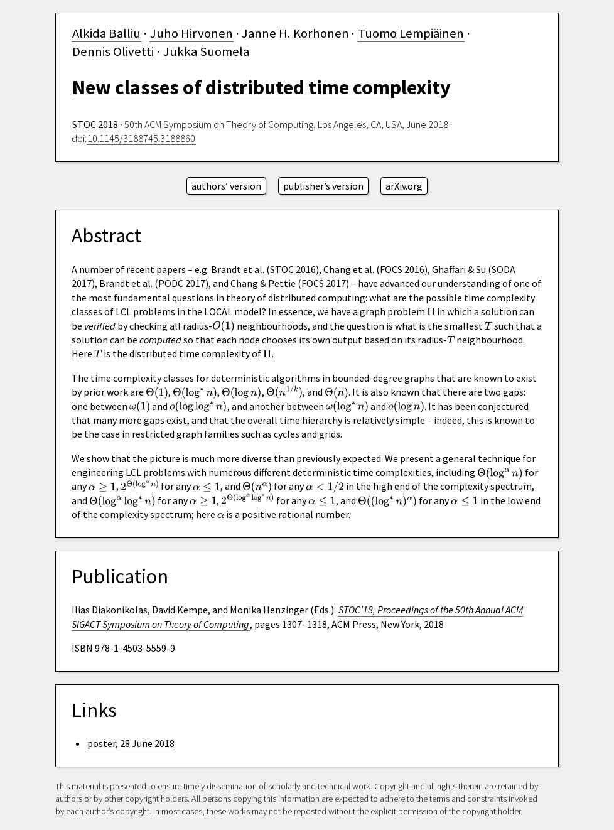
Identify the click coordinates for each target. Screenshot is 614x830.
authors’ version (226, 186)
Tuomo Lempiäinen (411, 33)
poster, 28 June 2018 (131, 743)
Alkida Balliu (106, 33)
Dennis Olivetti (113, 51)
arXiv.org (404, 186)
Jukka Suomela (206, 51)
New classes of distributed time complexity (261, 87)
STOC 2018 (95, 124)
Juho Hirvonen (191, 33)
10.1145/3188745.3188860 (141, 138)
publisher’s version (323, 186)
